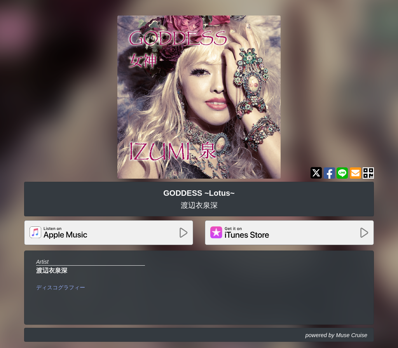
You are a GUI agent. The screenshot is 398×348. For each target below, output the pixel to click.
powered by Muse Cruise (336, 335)
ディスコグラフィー (60, 287)
